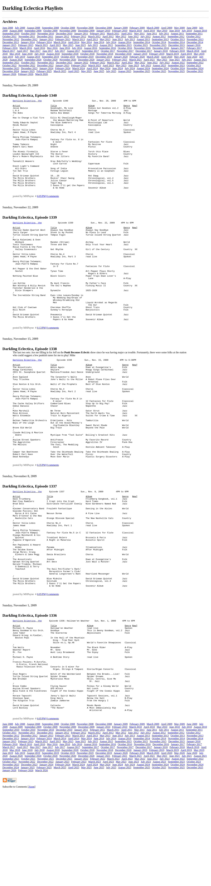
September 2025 (141, 71)
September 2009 (33, 30)
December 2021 (64, 62)
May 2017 (35, 51)
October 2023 (194, 65)
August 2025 (124, 71)
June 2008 (7, 27)
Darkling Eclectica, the (27, 101)
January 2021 (103, 59)
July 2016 (77, 48)
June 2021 (174, 59)
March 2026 (41, 74)
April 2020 (166, 56)
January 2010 (103, 30)
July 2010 (187, 30)
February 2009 (137, 27)
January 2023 (62, 65)
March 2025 (60, 71)
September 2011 (194, 33)
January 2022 (81, 62)
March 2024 (78, 68)
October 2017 (108, 51)
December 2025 (195, 71)
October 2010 (28, 33)
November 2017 (125, 51)
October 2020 (50, 59)
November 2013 (195, 39)
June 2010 (174, 30)
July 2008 (20, 27)
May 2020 (179, 56)
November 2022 (27, 65)
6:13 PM (41, 365)
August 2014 (124, 42)
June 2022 (152, 62)
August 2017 (73, 51)
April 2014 (73, 42)
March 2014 (60, 42)
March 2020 (153, 56)
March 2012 (94, 36)
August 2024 (143, 68)
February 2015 (25, 45)
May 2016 (52, 48)
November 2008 (85, 27)
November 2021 (45, 62)
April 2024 (92, 68)
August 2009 (16, 30)
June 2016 (65, 48)
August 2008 (33, 27)
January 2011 (81, 33)
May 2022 (140, 62)
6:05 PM (41, 214)
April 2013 (92, 39)
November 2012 (10, 39)
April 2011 (126, 33)
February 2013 (62, 39)
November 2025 (176, 71)
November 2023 (10, 68)
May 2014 (86, 42)
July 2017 (60, 51)
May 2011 (139, 33)
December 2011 (45, 36)
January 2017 (178, 48)
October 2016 (125, 48)
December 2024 (10, 71)
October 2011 (9, 36)
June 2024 (117, 68)
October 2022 (9, 65)
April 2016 (39, 48)
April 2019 (186, 54)
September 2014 (141, 42)
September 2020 (33, 59)
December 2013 (10, 42)
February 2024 (62, 68)
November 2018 (104, 54)
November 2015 (158, 45)
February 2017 (194, 48)
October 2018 (87, 54)
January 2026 (9, 74)
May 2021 (162, 59)
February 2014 (44, 42)
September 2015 (123, 45)
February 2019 (156, 54)
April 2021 (149, 59)
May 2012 (121, 36)
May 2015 (68, 45)
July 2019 (20, 56)
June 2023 (133, 65)
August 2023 (159, 65)
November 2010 (45, 33)
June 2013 (117, 39)
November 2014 (176, 42)
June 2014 (99, 42)
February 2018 (177, 51)
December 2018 (123, 54)
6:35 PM (41, 522)
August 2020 (16, 59)
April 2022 (127, 62)
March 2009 (153, 27)
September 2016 (107, 48)
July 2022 (165, 62)
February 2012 (78, 36)
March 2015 (41, 45)
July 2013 (130, 39)
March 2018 (193, 51)
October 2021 (28, 62)
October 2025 (159, 71)
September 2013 (160, 39)
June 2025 (99, 71)
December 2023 (29, 68)
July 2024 (130, 68)
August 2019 (33, 56)
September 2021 (10, 62)
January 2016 (194, 45)
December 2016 (161, 48)
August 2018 (53, 54)
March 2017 (8, 51)
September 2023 (176, 65)
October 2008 (68, 27)
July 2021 (187, 59)
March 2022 (113, 62)
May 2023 (121, 65)
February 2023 (78, 65)
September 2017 (90, 51)
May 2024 (105, 68)
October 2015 (141, 45)
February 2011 (97, 33)
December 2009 (86, 30)
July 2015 (93, 45)
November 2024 (195, 68)
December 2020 (86, 59)
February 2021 (119, 59)
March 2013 (78, 39)
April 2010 (149, 30)
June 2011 (152, 33)
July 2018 (40, 54)
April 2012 (108, 36)
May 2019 (199, 54)
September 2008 (50, 27)
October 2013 (178, 39)
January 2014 (28, 42)
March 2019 (172, 54)
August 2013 (143, 39)
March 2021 (135, 59)
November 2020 (67, 59)
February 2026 (25, 74)
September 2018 (70, 54)
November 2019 (85, 56)
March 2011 (113, 33)
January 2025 (28, 71)
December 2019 (103, 56)
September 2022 (195, 62)
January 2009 (121, 27)
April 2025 (73, 71)
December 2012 (29, 39)
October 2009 (50, 30)
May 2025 (86, 71)
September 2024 (160, 68)
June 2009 (192, 27)
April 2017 (22, 51)
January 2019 (140, 54)
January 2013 (46, 39)
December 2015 (176, 45)
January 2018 (161, 51)
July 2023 (146, 65)
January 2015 (9, 45)
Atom (31, 882)
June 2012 (133, 36)
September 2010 (10, 33)
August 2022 (178, 62)
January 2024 (46, 68)
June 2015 (80, 45)
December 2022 (45, 65)
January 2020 (121, 56)
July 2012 (146, 36)
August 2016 (90, 48)
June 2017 (47, 51)
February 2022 (97, 62)
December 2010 (64, 33)
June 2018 (27, 54)
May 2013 (105, 39)
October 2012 (193, 36)
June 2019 (7, 56)
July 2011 (164, 33)
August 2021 (200, 59)
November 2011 (26, 36)
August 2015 (106, 45)
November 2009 (67, 30)
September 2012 (176, 36)
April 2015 (55, 45)
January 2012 (62, 36)
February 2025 (44, 71)
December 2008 (103, 27)
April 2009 (166, 27)
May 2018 (15, 54)
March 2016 (26, 48)
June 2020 (192, 56)
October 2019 (68, 56)
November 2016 (142, 48)
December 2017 (144, 51)
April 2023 (108, 65)
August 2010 (200, 30)
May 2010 (162, 30)
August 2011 (177, 33)
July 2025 (111, 71)
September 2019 (50, 56)
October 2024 (178, 68)
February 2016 (10, 48)
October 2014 (159, 42)
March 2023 (94, 65)
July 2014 (111, 42)
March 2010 (135, 30)
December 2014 (195, 42)
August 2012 (159, 36)
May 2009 (179, 27)
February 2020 (137, 56)
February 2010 (119, 30)
